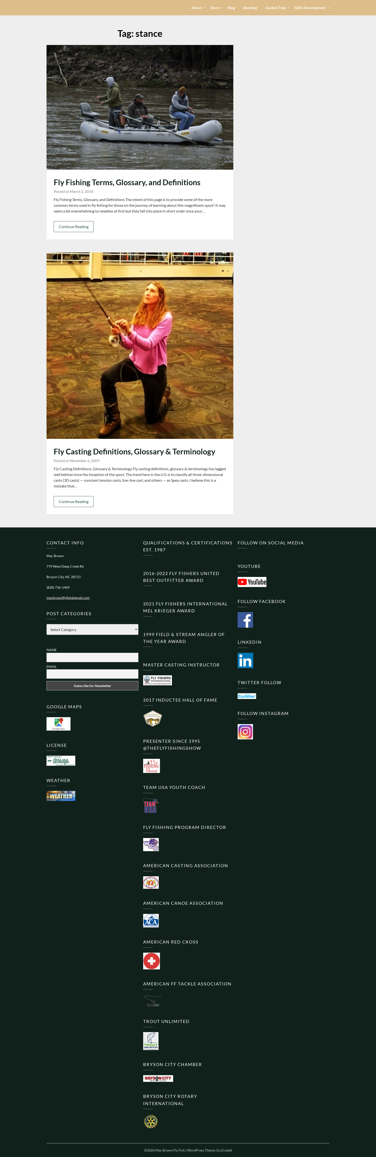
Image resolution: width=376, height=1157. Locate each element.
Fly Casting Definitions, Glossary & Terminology (134, 451)
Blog (231, 8)
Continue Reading (73, 226)
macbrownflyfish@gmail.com (68, 598)
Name (52, 650)
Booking (250, 8)
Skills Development (310, 8)
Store (214, 8)
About (196, 8)
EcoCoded (224, 1150)
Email (52, 667)
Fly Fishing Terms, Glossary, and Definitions (127, 182)
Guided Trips (275, 8)
